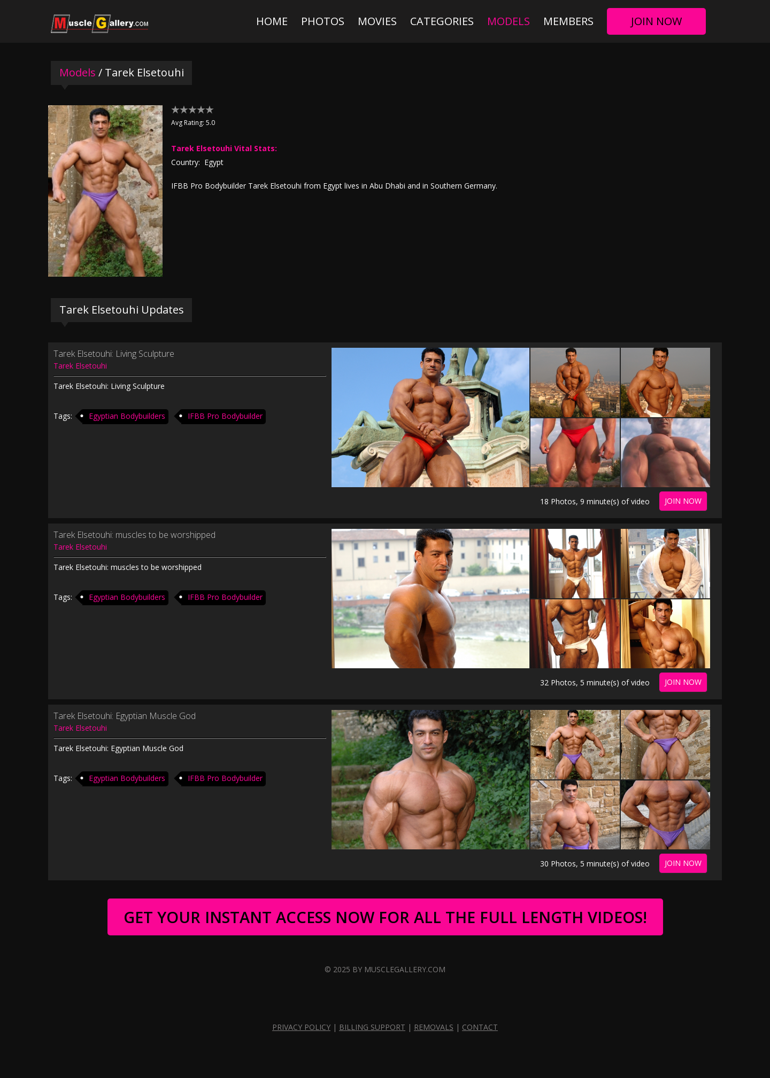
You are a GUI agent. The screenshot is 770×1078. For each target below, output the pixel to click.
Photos (322, 21)
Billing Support (372, 1027)
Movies (377, 21)
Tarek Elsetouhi (80, 366)
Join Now (656, 21)
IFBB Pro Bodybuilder (225, 416)
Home (272, 21)
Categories (442, 21)
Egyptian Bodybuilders (127, 416)
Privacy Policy (301, 1027)
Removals (433, 1027)
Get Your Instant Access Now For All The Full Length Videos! (385, 917)
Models (508, 21)
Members (568, 21)
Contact (480, 1027)
